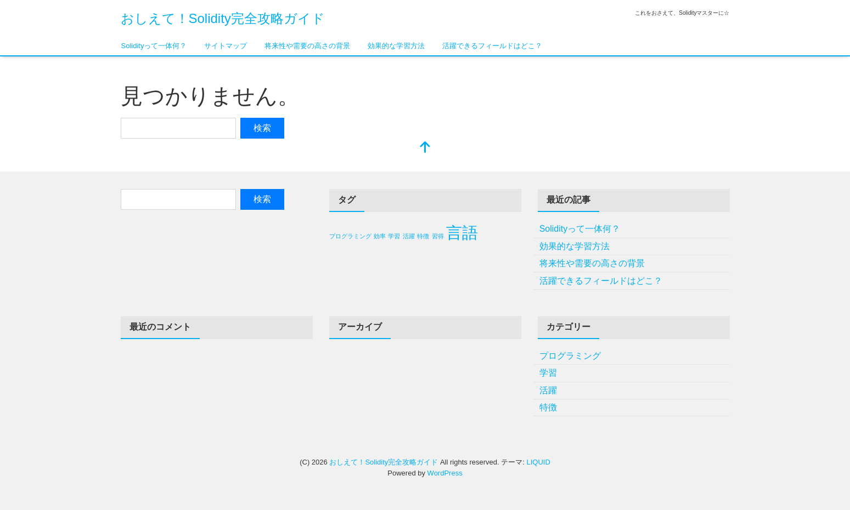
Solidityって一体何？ (154, 46)
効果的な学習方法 (396, 46)
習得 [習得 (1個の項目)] (438, 236)
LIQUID (538, 462)
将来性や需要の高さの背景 (307, 46)
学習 (548, 372)
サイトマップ (225, 46)
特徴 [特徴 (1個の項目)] (423, 236)
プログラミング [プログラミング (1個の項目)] (350, 236)
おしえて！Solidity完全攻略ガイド (223, 18)
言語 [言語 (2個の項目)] (462, 233)
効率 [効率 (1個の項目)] (380, 236)
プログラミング (570, 355)
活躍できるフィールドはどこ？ (492, 46)
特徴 (548, 407)
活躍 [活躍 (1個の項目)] (409, 236)
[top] (425, 148)
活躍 (548, 390)
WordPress (445, 473)
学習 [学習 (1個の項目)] (394, 236)
